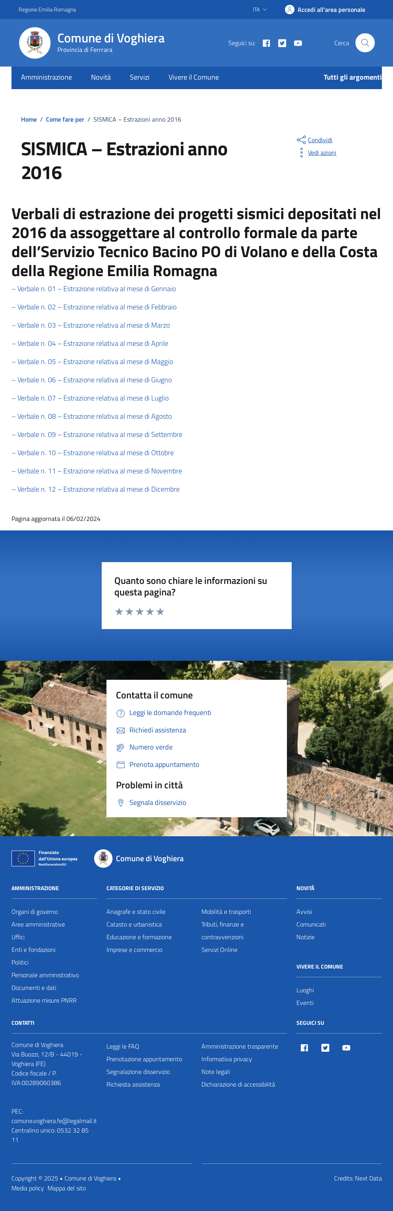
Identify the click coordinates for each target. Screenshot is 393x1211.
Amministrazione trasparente (239, 1046)
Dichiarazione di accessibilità (238, 1084)
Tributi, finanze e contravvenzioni (222, 930)
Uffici (18, 937)
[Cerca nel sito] (364, 42)
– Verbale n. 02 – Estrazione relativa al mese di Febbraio (94, 306)
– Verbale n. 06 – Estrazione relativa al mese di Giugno (91, 379)
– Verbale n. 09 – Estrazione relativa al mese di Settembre (96, 434)
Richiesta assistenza (133, 1084)
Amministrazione (46, 77)
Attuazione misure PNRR (44, 1000)
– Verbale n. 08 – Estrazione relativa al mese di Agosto (91, 416)
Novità (101, 77)
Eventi (304, 1002)
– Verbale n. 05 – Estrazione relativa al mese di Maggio (92, 361)
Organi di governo (34, 911)
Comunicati (311, 924)
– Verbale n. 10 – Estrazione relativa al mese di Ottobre (92, 452)
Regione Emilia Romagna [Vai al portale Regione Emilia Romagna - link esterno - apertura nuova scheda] (47, 9)
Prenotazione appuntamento (144, 1059)
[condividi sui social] (314, 139)
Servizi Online (219, 949)
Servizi (140, 77)
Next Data (368, 1178)
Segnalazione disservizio (138, 1071)
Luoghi (305, 990)
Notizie (305, 937)
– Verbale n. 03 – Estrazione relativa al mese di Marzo (90, 325)
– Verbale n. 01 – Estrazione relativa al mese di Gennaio (93, 288)
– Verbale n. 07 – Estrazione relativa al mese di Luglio (90, 398)
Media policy (27, 1188)
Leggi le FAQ (122, 1046)
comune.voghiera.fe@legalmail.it (54, 1120)
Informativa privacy (226, 1059)
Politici (19, 962)
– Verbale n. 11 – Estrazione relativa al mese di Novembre (96, 470)
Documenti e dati (33, 987)
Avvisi (304, 911)
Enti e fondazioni (33, 949)
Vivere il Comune (194, 77)
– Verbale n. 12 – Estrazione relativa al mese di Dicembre (95, 489)
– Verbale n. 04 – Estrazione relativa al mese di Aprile (89, 343)
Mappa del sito (66, 1188)
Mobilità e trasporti (226, 911)
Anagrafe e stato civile (135, 911)
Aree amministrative (38, 924)
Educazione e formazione (139, 937)
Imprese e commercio (134, 949)
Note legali (215, 1071)
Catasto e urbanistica (134, 924)
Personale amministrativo (45, 975)
